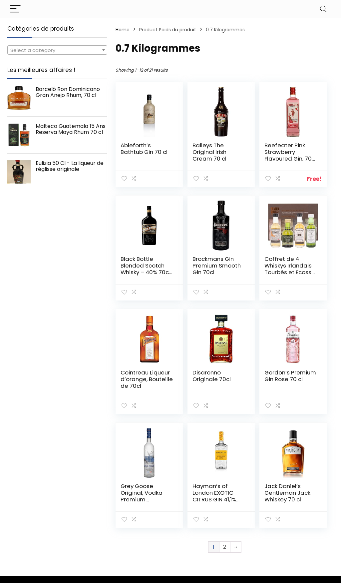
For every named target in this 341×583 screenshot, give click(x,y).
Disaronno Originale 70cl (301, 265)
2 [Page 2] (224, 433)
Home (123, 29)
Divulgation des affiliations (302, 537)
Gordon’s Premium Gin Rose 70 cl (138, 379)
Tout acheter (246, 513)
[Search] (323, 9)
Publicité (241, 547)
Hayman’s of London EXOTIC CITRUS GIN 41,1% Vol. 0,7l (249, 385)
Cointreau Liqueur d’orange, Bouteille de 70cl (248, 272)
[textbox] (57, 50)
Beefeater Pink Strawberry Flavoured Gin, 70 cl (247, 158)
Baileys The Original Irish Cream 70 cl (193, 152)
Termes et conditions (296, 522)
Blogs (237, 522)
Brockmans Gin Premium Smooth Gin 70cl (138, 269)
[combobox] (57, 50)
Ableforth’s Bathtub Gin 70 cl (137, 152)
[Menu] (15, 9)
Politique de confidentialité (301, 507)
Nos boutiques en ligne (251, 535)
